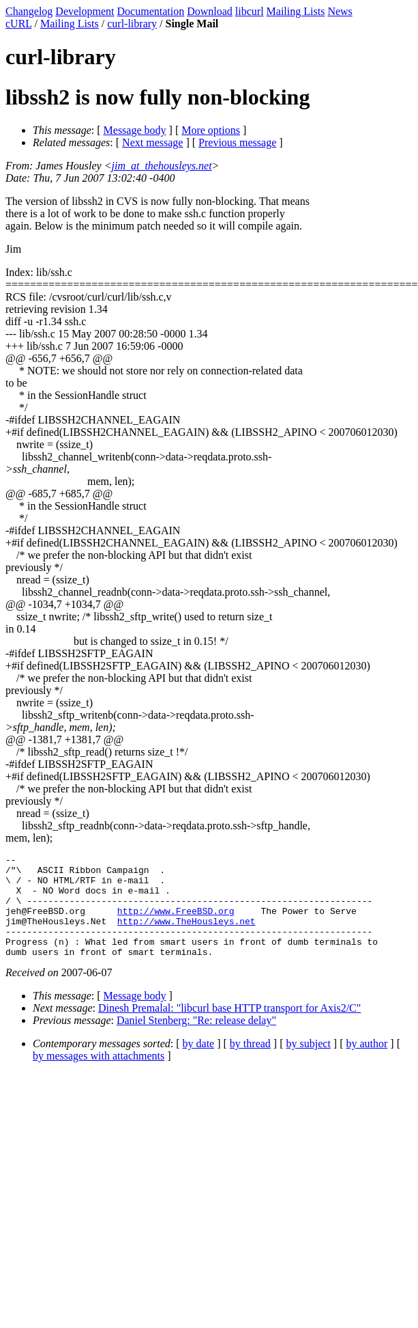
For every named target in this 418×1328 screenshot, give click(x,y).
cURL (18, 23)
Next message (152, 142)
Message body (135, 130)
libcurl (249, 11)
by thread (250, 1064)
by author (366, 1064)
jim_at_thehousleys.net (162, 165)
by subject (308, 1064)
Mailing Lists (296, 11)
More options (210, 130)
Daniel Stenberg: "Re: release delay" (196, 1041)
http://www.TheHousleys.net (186, 935)
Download (210, 11)
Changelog (29, 11)
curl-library (132, 23)
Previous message (237, 142)
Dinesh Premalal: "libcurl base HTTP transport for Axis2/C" (229, 1028)
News (339, 11)
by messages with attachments (98, 1076)
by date (199, 1064)
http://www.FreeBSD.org (176, 923)
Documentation (151, 11)
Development (84, 11)
